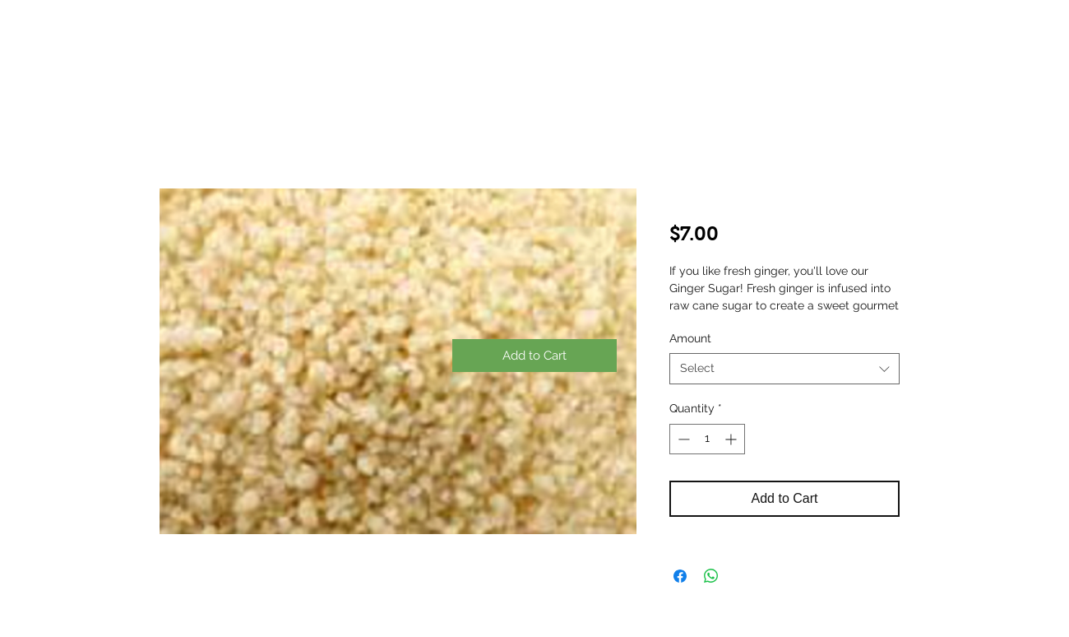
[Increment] (732, 439)
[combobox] (784, 368)
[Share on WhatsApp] (711, 576)
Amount (690, 338)
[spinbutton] (707, 439)
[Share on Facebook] (680, 576)
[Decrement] (682, 439)
